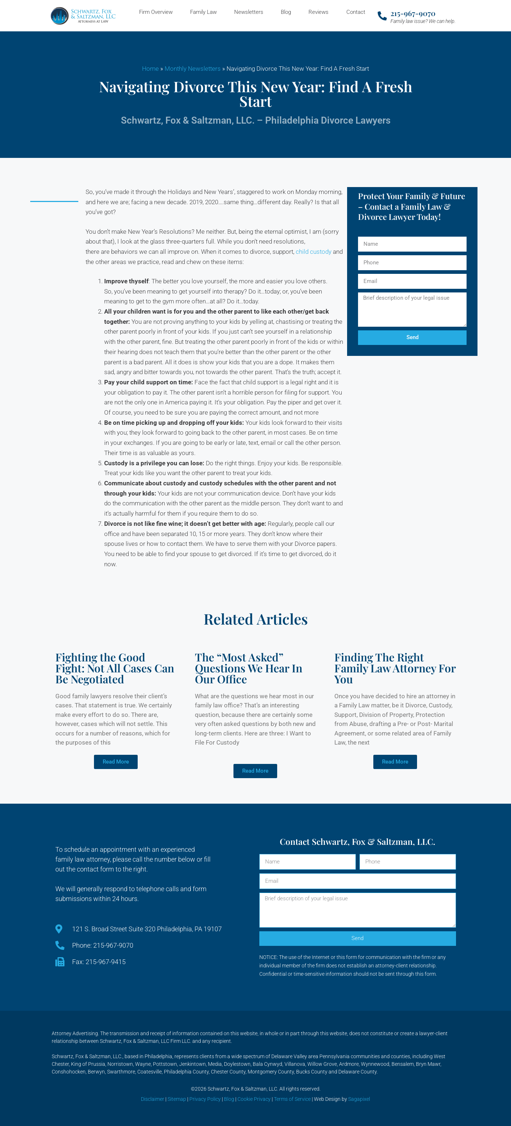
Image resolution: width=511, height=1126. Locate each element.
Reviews (318, 12)
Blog (286, 12)
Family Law (203, 12)
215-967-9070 (413, 13)
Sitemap (177, 1099)
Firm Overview (156, 12)
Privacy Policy (205, 1099)
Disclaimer (152, 1099)
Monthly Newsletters (193, 68)
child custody (313, 251)
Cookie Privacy (254, 1099)
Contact (355, 12)
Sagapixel (359, 1099)
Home (150, 68)
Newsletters (248, 12)
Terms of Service (292, 1099)
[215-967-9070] (382, 15)
